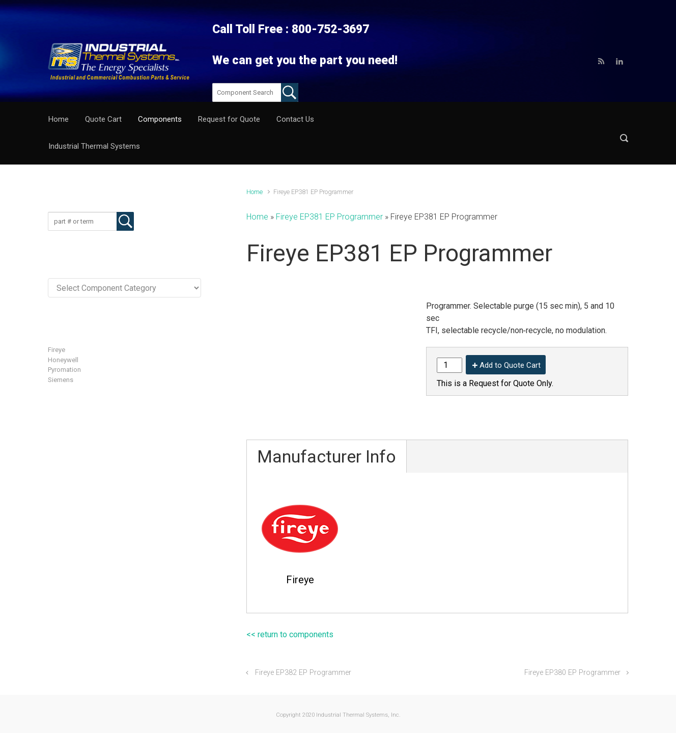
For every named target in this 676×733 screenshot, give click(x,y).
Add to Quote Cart (510, 338)
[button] (624, 119)
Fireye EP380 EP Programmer (572, 645)
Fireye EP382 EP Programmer (303, 645)
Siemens (60, 352)
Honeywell (63, 332)
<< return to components (289, 607)
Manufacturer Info (326, 429)
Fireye (56, 323)
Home (254, 164)
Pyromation (64, 342)
